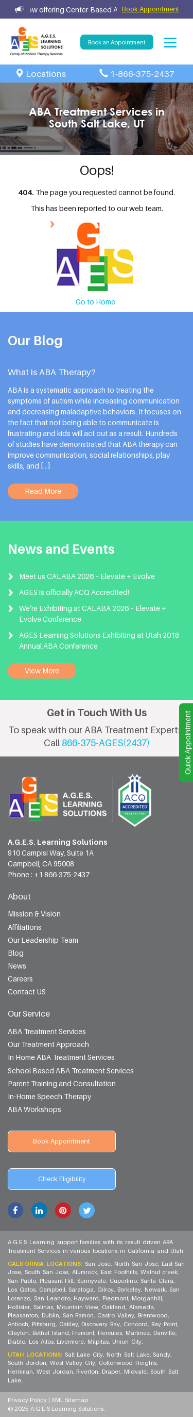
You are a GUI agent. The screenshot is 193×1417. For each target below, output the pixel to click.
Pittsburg (44, 1324)
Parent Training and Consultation (62, 1083)
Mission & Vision (34, 913)
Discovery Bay (101, 1324)
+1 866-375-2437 (62, 874)
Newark (156, 1289)
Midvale (136, 1371)
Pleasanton (23, 1315)
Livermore (71, 1341)
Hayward (87, 1298)
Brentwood (153, 1315)
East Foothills (119, 1272)
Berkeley (129, 1289)
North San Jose (136, 1263)
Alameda (142, 1307)
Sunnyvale (92, 1280)
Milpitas (98, 1341)
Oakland (114, 1307)
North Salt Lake (129, 1354)
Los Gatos (22, 1289)
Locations (46, 74)
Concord (136, 1324)
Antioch (18, 1324)
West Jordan (55, 1371)
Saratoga (81, 1289)
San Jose (98, 1263)
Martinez (138, 1333)
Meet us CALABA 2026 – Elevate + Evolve (87, 576)
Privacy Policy (28, 1400)
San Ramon (79, 1315)
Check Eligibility (61, 1179)
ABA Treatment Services (47, 1031)
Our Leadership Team (43, 940)
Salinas (43, 1307)
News (17, 965)
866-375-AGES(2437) (106, 742)
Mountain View (78, 1307)
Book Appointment (150, 9)
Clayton (19, 1333)
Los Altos (42, 1341)
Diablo (17, 1341)
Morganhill (147, 1298)
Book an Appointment (116, 42)
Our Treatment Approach (48, 1044)
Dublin (51, 1315)
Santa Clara (157, 1280)
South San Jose (47, 1272)
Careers (20, 978)
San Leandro (53, 1298)
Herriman (21, 1371)
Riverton (87, 1371)
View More (42, 670)
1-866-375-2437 (142, 74)
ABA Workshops (34, 1109)
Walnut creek (160, 1272)
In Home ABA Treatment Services (61, 1057)
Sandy (162, 1354)
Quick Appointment (187, 743)
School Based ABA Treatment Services (71, 1070)
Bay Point (164, 1324)
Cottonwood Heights (128, 1362)
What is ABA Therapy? (52, 372)
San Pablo (22, 1280)
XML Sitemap (69, 1400)
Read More (43, 491)
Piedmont (115, 1298)
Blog (16, 952)
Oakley (69, 1324)
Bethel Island (51, 1333)
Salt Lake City (84, 1354)
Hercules (110, 1333)
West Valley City (73, 1362)
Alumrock (85, 1272)
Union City (127, 1341)
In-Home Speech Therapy (49, 1096)
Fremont (83, 1333)
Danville (165, 1333)
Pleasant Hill (57, 1280)
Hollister (19, 1307)
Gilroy (106, 1289)
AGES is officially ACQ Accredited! (74, 592)
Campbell (52, 1289)
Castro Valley (116, 1315)
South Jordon (27, 1362)
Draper (111, 1371)
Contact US (27, 991)
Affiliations (25, 927)
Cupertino (124, 1280)
